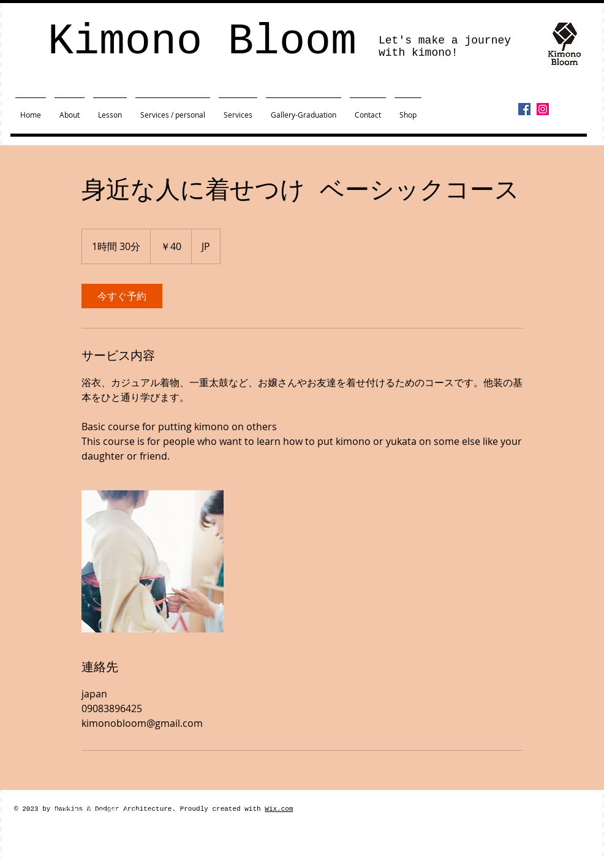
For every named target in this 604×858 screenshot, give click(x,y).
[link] (121, 296)
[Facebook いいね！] (541, 127)
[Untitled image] (152, 561)
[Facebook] (524, 109)
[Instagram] (543, 109)
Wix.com (279, 809)
